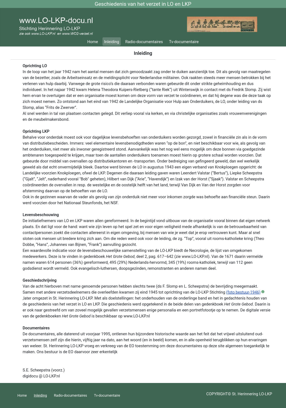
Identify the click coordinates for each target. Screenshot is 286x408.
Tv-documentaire (184, 41)
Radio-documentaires (144, 41)
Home (92, 41)
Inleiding (111, 41)
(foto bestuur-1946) (243, 292)
